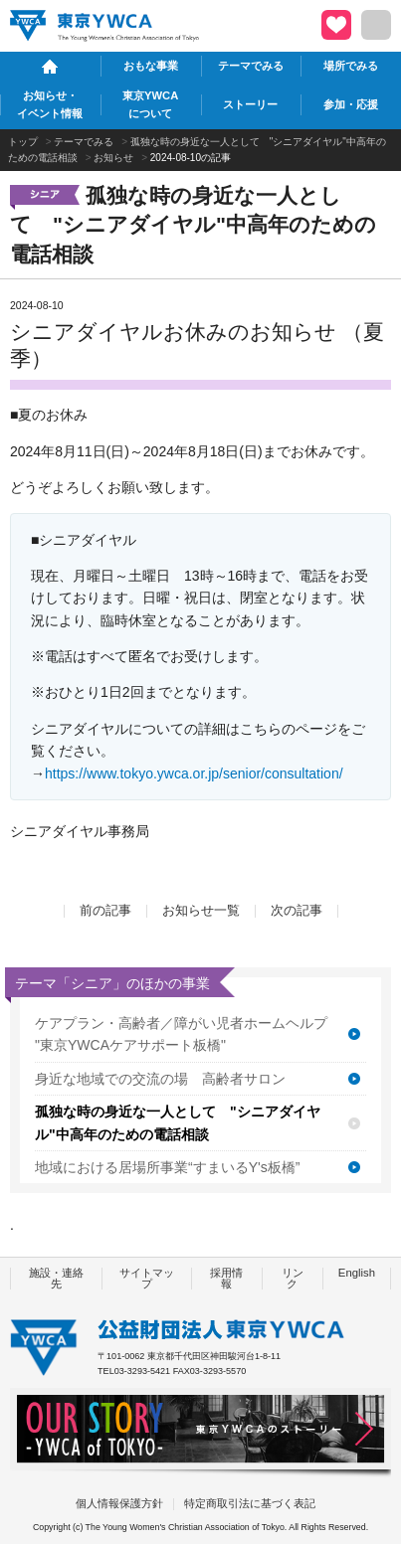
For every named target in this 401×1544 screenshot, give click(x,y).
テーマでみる (251, 66)
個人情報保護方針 (119, 1503)
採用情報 (226, 1278)
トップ (23, 141)
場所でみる (350, 66)
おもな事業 (150, 66)
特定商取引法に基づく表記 (249, 1503)
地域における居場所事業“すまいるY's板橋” (167, 1167)
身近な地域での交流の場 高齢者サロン (160, 1079)
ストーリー (250, 104)
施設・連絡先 (56, 1278)
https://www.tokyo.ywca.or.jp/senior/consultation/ (194, 773)
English (356, 1273)
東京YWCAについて (150, 104)
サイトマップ (146, 1278)
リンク (292, 1278)
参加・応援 (350, 104)
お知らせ (113, 157)
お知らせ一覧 (201, 911)
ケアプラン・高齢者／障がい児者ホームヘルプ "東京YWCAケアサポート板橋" (181, 1034)
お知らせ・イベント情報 (50, 104)
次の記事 (296, 911)
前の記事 (105, 911)
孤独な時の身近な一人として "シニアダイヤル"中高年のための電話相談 (177, 1122)
